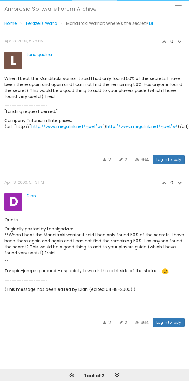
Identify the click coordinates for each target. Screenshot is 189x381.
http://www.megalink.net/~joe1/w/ (67, 126)
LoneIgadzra (39, 55)
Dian (31, 196)
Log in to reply (168, 159)
